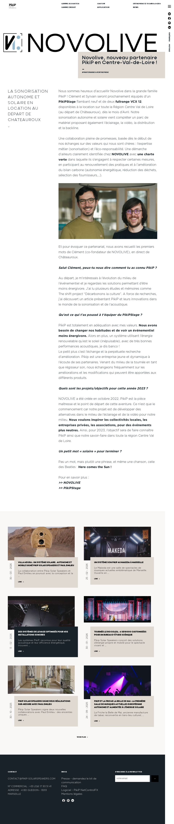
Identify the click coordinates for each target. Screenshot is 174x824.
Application (103, 7)
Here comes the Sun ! (94, 467)
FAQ (64, 786)
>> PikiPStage (69, 488)
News (135, 7)
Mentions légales (71, 793)
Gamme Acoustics (70, 4)
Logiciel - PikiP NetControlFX (79, 789)
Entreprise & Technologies (147, 4)
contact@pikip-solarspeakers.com (31, 778)
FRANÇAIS (169, 36)
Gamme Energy (68, 7)
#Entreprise (102, 72)
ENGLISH (169, 48)
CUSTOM (101, 4)
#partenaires (89, 72)
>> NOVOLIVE (69, 482)
